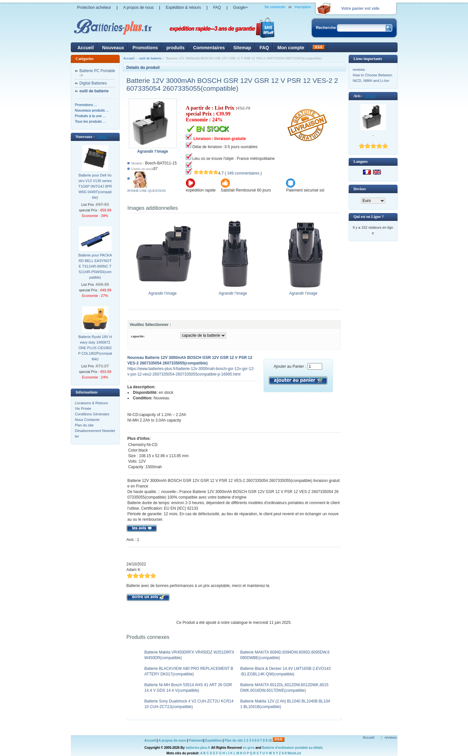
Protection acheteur (94, 7)
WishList (294, 753)
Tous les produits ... (90, 121)
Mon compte (291, 47)
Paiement (196, 740)
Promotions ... (86, 105)
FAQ (217, 7)
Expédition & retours (183, 7)
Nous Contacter (87, 420)
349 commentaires (243, 173)
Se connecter (275, 7)
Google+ (240, 7)
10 (270, 740)
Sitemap (242, 47)
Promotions (145, 47)
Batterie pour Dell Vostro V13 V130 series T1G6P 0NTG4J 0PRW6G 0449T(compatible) (95, 186)
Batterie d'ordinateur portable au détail (292, 747)
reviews (359, 69)
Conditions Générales (92, 414)
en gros (248, 747)
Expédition (213, 740)
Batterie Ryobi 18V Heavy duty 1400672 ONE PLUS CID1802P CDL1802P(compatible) (95, 348)
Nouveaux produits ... (92, 110)
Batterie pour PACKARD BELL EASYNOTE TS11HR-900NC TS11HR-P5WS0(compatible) (95, 266)
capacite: (138, 336)
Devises (360, 189)
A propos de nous (138, 7)
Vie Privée (83, 408)
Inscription (302, 7)
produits (175, 47)
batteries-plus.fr (198, 747)
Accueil (86, 47)
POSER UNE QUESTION (147, 191)
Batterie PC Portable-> (97, 73)
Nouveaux (113, 47)
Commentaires (209, 47)
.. (373, 134)
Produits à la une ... (90, 116)
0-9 (284, 753)
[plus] (101, 136)
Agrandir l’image (164, 291)
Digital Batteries (93, 83)
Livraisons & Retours (91, 403)
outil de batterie (150, 58)
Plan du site (84, 425)
